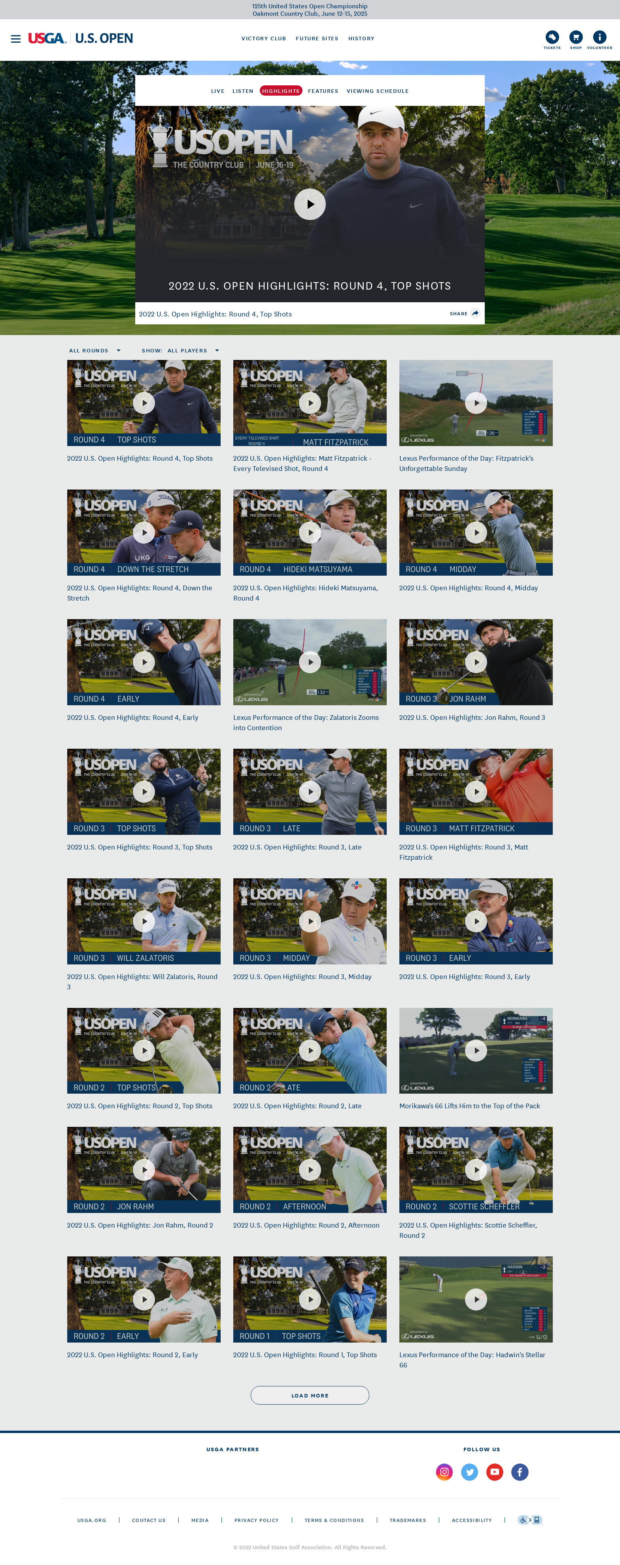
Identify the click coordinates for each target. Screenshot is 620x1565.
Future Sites (317, 38)
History (361, 38)
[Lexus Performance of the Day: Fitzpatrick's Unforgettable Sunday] (476, 403)
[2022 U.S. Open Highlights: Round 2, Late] (310, 1051)
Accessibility (472, 1520)
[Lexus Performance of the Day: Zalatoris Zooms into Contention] (310, 662)
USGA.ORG (92, 1520)
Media (200, 1520)
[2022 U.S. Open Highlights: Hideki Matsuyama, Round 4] (310, 533)
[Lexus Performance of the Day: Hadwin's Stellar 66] (476, 1299)
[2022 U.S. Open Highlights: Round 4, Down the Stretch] (144, 533)
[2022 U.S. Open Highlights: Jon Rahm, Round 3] (476, 662)
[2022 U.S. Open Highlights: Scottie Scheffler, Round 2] (476, 1170)
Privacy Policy (256, 1520)
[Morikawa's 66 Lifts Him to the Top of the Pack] (476, 1051)
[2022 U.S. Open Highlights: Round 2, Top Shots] (144, 1051)
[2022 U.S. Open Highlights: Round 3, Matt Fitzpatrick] (476, 792)
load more (310, 1395)
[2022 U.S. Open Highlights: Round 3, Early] (476, 921)
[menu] (16, 39)
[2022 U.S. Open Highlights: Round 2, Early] (144, 1299)
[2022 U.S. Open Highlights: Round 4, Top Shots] (144, 403)
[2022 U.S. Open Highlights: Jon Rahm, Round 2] (144, 1170)
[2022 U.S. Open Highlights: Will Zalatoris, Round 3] (144, 921)
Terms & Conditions (334, 1520)
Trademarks (408, 1520)
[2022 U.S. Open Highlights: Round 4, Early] (144, 662)
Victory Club (264, 38)
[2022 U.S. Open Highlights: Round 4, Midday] (476, 533)
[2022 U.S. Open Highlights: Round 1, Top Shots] (310, 1299)
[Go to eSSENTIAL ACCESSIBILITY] (530, 1520)
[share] (475, 312)
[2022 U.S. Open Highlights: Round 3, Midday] (310, 921)
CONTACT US (149, 1520)
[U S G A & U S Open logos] (80, 38)
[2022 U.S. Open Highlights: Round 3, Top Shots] (144, 792)
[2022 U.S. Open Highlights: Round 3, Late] (310, 792)
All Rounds (89, 350)
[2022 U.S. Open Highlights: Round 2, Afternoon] (310, 1170)
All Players (188, 350)
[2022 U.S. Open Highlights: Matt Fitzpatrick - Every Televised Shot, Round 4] (310, 403)
